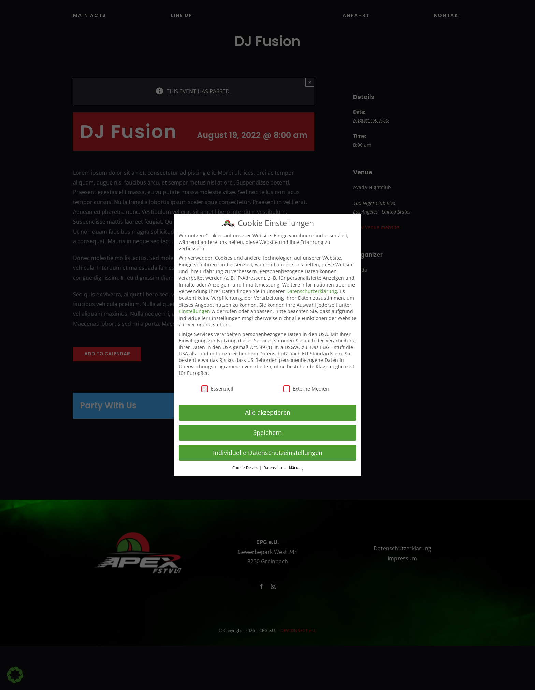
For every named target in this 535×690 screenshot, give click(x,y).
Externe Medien (306, 388)
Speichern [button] (267, 432)
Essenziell (217, 388)
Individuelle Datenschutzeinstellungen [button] (267, 453)
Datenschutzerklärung (311, 291)
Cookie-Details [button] (245, 467)
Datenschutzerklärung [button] (283, 467)
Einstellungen (194, 311)
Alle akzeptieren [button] (267, 412)
